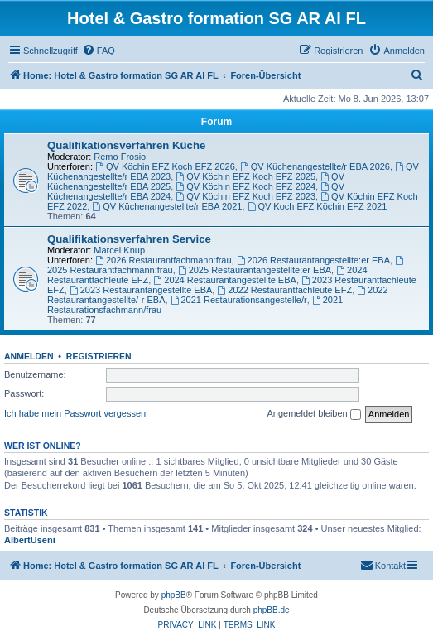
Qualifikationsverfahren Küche (126, 145)
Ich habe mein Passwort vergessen (75, 413)
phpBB (173, 595)
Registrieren (99, 356)
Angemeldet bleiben (313, 414)
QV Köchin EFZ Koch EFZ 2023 (245, 196)
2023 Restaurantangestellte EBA (141, 290)
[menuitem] (98, 50)
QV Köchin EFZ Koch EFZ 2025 (245, 176)
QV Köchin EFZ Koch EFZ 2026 (165, 166)
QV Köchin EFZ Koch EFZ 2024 (245, 186)
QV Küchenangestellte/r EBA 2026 (315, 166)
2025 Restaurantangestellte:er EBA (254, 270)
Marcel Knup (119, 250)
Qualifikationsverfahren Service (129, 239)
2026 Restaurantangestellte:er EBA (313, 260)
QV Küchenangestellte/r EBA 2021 (167, 206)
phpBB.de (271, 609)
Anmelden (29, 356)
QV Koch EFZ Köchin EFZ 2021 (317, 206)
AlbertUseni (29, 540)
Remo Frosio (120, 156)
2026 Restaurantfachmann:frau (163, 260)
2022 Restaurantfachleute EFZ (284, 290)
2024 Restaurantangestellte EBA (224, 280)
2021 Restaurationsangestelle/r (239, 300)
